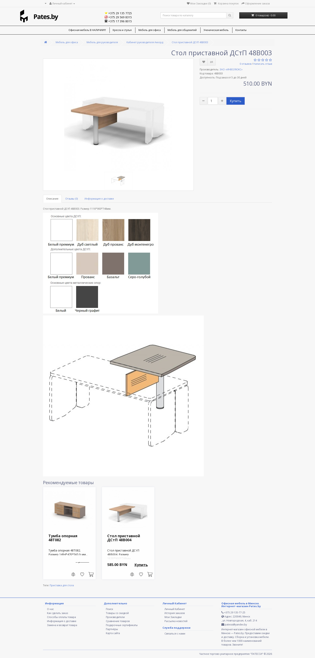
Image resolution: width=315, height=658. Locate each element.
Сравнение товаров (118, 621)
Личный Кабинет (175, 609)
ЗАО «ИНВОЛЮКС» (231, 69)
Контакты (240, 30)
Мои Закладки (173, 617)
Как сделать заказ (57, 613)
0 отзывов (245, 64)
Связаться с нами (175, 633)
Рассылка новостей (176, 621)
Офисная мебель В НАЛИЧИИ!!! (87, 30)
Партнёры (112, 629)
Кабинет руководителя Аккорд (145, 42)
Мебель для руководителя (102, 42)
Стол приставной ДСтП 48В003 (190, 42)
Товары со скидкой (117, 613)
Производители (115, 617)
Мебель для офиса (149, 30)
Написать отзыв (262, 64)
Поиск (109, 609)
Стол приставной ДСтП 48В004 (123, 537)
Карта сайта (113, 633)
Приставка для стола (62, 585)
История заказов (175, 613)
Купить (235, 101)
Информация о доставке (99, 198)
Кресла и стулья (122, 30)
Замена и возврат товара (62, 625)
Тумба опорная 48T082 (62, 537)
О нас (50, 609)
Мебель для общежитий (182, 30)
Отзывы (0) (71, 198)
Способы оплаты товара (61, 617)
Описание (52, 198)
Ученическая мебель (216, 30)
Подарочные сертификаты (122, 625)
